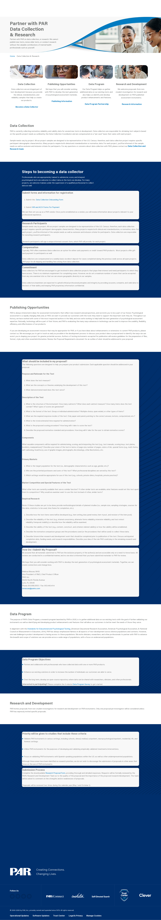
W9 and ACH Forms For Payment (46, 207)
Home (12, 56)
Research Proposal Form (55, 773)
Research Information (132, 104)
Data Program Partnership (97, 104)
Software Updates (41, 915)
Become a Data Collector (27, 107)
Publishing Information (62, 101)
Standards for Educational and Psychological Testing (48, 629)
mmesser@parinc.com (31, 588)
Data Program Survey (81, 684)
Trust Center (59, 915)
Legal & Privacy (76, 915)
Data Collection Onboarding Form (49, 199)
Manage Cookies (93, 915)
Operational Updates (19, 915)
